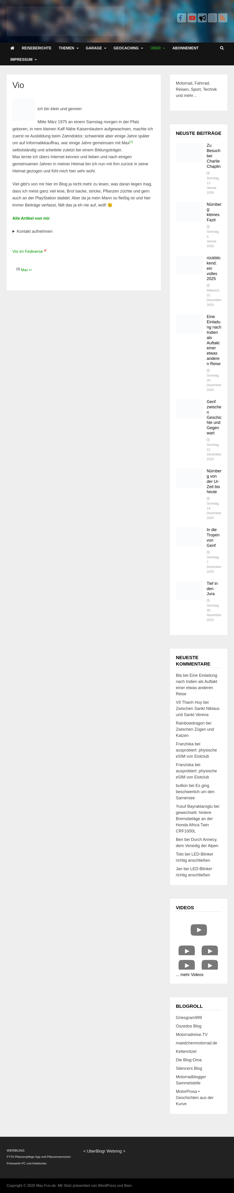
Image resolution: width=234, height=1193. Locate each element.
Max (24, 270)
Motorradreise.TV (191, 1034)
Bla (179, 675)
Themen (66, 48)
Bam (128, 1186)
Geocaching (126, 48)
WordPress (107, 1186)
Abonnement (185, 48)
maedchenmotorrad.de (196, 1043)
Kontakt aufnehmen (34, 231)
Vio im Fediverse (27, 251)
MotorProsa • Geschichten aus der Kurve (194, 1097)
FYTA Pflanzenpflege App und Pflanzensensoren (39, 1156)
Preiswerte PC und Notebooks (26, 1163)
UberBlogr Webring (104, 1151)
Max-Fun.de (46, 1186)
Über (155, 48)
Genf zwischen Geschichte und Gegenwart (214, 417)
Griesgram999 (189, 1017)
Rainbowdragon (190, 723)
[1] (131, 141)
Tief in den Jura (212, 588)
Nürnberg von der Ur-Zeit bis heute (214, 481)
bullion (182, 785)
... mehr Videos (189, 974)
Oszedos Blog (188, 1026)
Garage (94, 48)
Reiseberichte (36, 48)
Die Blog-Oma (189, 1060)
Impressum (21, 60)
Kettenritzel (186, 1051)
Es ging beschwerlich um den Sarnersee (195, 791)
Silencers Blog (189, 1068)
